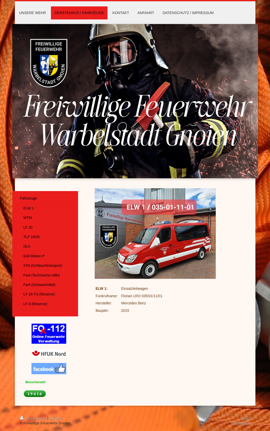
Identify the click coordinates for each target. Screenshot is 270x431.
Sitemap (55, 418)
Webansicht (241, 423)
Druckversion (33, 418)
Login (245, 418)
